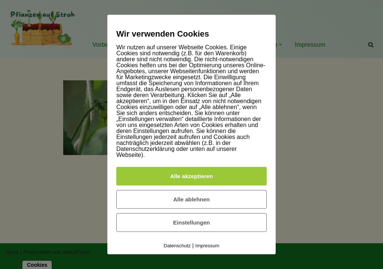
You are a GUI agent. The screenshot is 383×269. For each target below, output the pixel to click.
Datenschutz (177, 245)
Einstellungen (191, 222)
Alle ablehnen (191, 199)
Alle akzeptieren (191, 176)
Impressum (207, 245)
